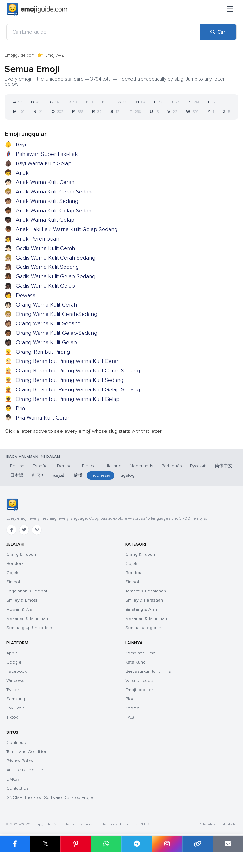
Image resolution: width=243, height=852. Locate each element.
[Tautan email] (228, 844)
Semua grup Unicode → (29, 627)
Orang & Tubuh (21, 554)
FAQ (129, 717)
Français (90, 466)
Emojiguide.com (20, 55)
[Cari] (218, 32)
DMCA (12, 779)
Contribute (17, 742)
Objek (12, 572)
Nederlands (141, 466)
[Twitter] (24, 530)
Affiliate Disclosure (24, 770)
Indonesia (100, 475)
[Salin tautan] (197, 844)
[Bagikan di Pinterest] (75, 844)
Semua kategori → (143, 627)
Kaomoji (133, 708)
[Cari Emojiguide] (103, 32)
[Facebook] (11, 530)
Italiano (114, 466)
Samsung (15, 699)
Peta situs (206, 824)
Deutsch (65, 466)
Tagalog (126, 475)
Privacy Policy (19, 760)
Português (171, 466)
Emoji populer (139, 689)
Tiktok (12, 717)
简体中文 (224, 466)
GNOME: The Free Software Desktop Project (51, 797)
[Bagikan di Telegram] (137, 844)
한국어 (38, 475)
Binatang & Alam (141, 609)
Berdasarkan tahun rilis (148, 671)
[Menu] (230, 9)
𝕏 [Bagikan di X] (45, 844)
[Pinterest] (37, 530)
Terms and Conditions (28, 751)
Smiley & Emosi (21, 600)
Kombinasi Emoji (141, 653)
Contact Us (17, 788)
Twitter (12, 689)
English (17, 466)
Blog (129, 699)
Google (14, 662)
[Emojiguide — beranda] (12, 504)
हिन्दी (78, 475)
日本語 (16, 475)
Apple (12, 653)
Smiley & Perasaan (144, 600)
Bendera (15, 563)
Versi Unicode (139, 680)
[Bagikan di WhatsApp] (106, 844)
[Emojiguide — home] (37, 9)
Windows (15, 680)
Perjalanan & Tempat (26, 591)
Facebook (16, 671)
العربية (59, 475)
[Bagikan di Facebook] (15, 844)
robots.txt (228, 824)
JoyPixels (15, 708)
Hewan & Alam (21, 609)
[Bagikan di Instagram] (167, 844)
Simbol (13, 582)
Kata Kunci (135, 662)
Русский (198, 466)
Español (41, 466)
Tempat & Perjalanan (145, 591)
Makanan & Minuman (27, 618)
